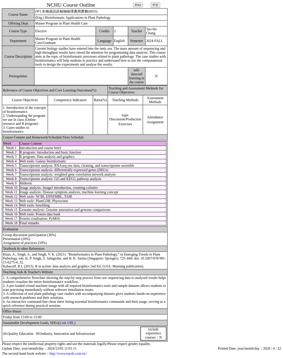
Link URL (67, 323)
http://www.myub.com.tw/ (68, 353)
